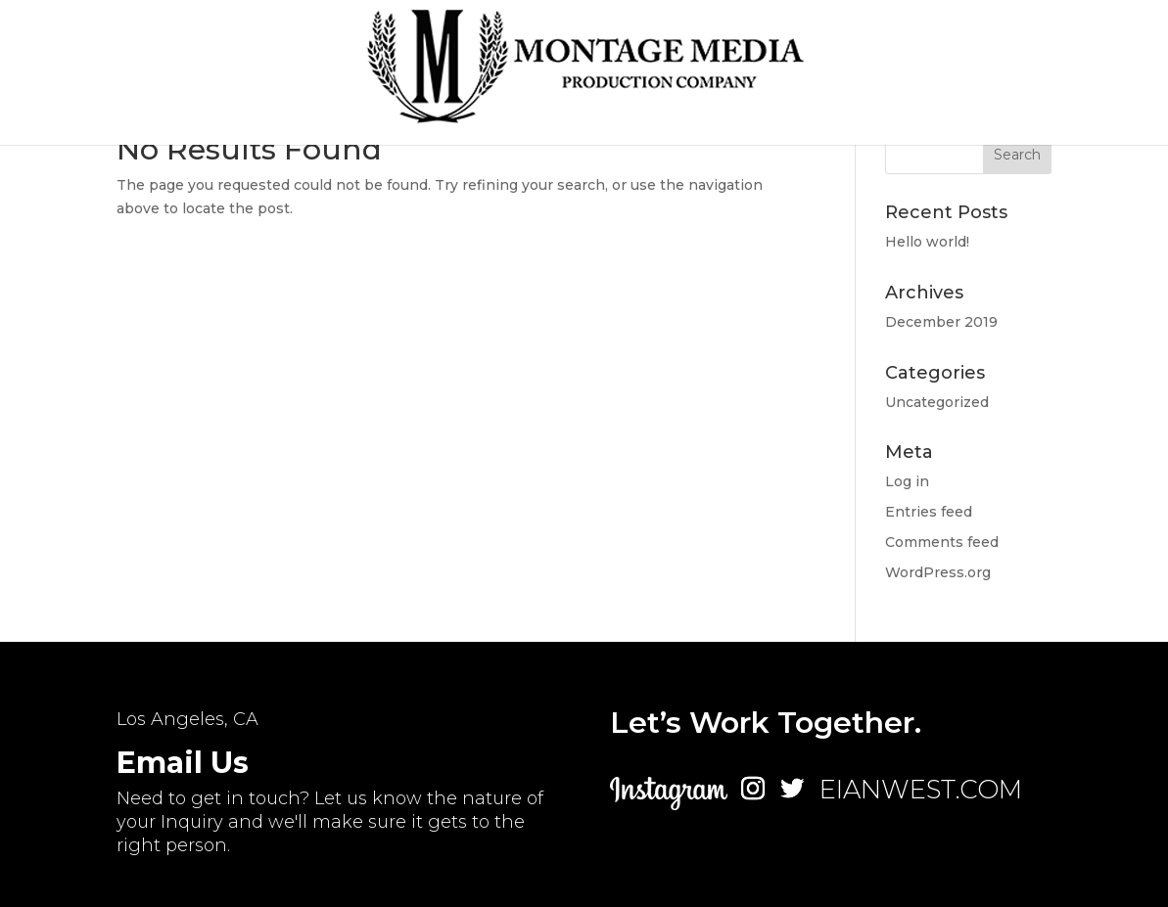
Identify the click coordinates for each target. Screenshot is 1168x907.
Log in (907, 481)
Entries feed (928, 512)
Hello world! (927, 241)
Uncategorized (937, 402)
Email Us (183, 763)
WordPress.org (938, 572)
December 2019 (941, 322)
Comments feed (942, 542)
